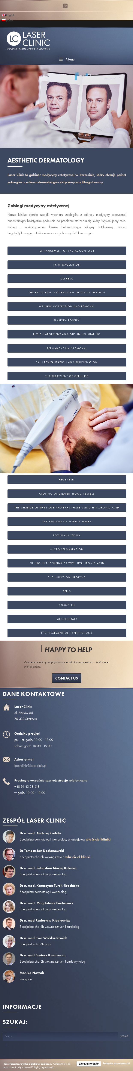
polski (7, 19)
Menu (66, 59)
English (8, 14)
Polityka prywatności (116, 1063)
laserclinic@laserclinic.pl (30, 765)
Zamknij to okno (89, 1063)
